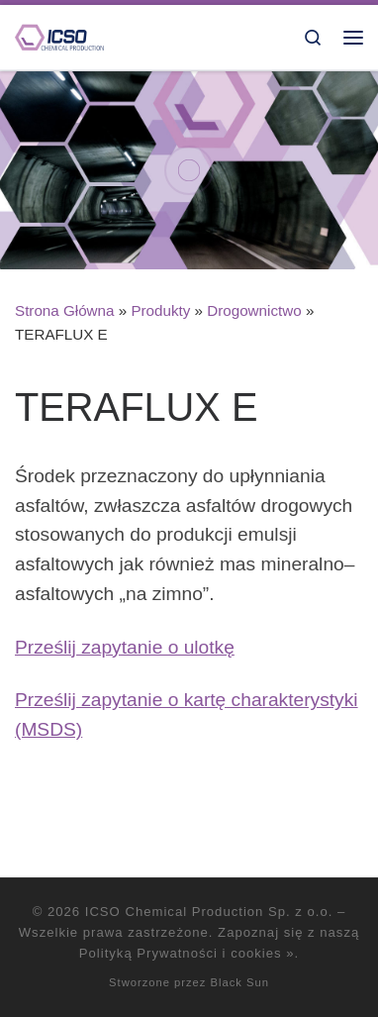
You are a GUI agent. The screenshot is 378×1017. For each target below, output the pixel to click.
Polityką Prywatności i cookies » (187, 953)
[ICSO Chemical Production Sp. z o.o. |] (59, 36)
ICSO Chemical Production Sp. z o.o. (209, 911)
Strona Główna (64, 310)
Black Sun (240, 982)
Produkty (160, 310)
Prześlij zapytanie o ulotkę (125, 647)
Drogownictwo (254, 310)
